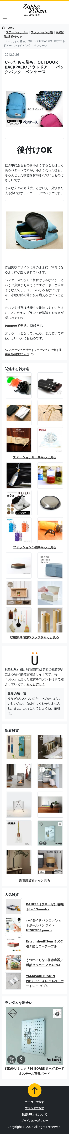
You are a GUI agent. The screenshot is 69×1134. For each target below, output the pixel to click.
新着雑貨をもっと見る (34, 880)
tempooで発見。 (17, 325)
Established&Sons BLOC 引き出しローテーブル (44, 943)
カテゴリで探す (34, 1102)
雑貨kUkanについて (34, 1114)
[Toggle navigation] (4, 19)
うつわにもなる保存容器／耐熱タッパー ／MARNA (44, 962)
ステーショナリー (17, 32)
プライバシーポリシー (34, 1121)
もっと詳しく (35, 684)
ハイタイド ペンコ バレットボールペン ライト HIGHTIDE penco (44, 925)
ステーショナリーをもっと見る (34, 457)
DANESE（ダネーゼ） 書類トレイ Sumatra (45, 906)
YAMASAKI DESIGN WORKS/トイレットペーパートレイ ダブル (44, 981)
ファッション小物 (42, 32)
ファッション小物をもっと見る (34, 547)
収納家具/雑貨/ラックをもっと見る (34, 637)
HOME (8, 28)
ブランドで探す (34, 1108)
